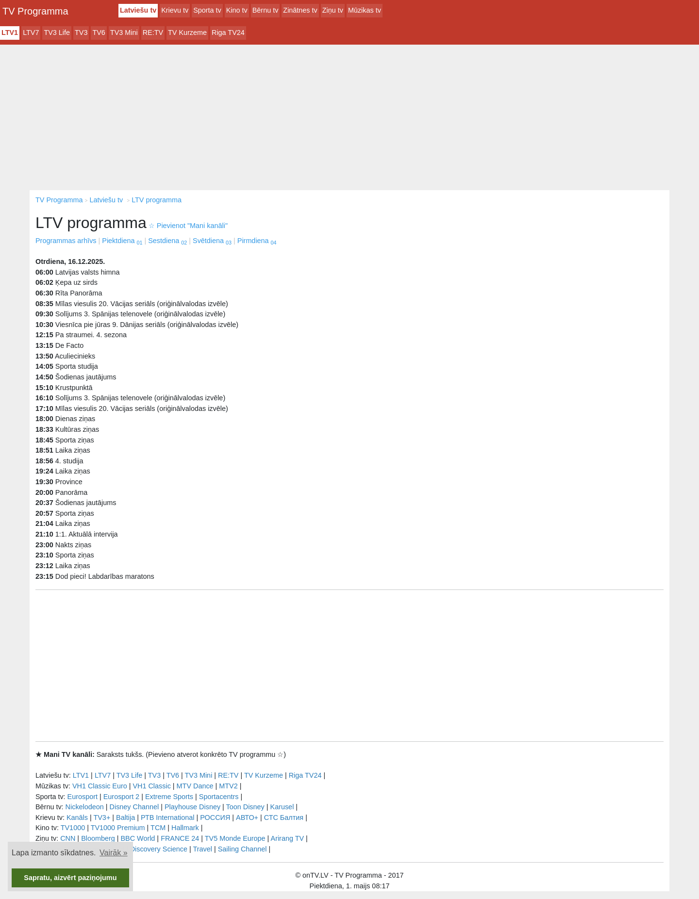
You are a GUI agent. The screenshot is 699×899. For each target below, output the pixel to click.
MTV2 (228, 786)
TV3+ (101, 817)
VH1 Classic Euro (99, 786)
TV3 (81, 32)
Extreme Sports (169, 797)
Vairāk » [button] (114, 853)
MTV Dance (195, 786)
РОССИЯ (215, 817)
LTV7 (31, 32)
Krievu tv (174, 10)
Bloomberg (98, 838)
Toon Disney (245, 807)
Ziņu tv (332, 10)
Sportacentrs (219, 797)
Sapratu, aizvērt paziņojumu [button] (70, 878)
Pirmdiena (257, 241)
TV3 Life (57, 32)
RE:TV (153, 32)
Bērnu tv (265, 10)
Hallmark (185, 828)
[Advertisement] (349, 117)
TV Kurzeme (187, 32)
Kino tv (237, 10)
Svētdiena (212, 241)
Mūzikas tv (364, 10)
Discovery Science (158, 849)
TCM (158, 828)
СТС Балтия (283, 817)
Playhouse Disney (192, 807)
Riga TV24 (228, 32)
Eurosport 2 (121, 797)
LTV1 (9, 32)
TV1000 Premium (118, 828)
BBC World (137, 838)
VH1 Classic (151, 786)
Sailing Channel (242, 849)
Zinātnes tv (300, 10)
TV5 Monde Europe (235, 838)
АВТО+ (247, 817)
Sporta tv (207, 10)
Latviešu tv (138, 10)
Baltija (125, 817)
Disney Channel (134, 807)
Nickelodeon (85, 807)
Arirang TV (287, 838)
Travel (202, 849)
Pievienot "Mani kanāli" (188, 225)
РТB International (168, 817)
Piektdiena (122, 241)
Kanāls (77, 817)
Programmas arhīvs (66, 241)
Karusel (282, 807)
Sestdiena (167, 241)
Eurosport (82, 797)
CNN (67, 838)
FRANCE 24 (180, 838)
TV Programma (35, 11)
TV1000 (73, 828)
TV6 (98, 32)
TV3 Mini (124, 32)
